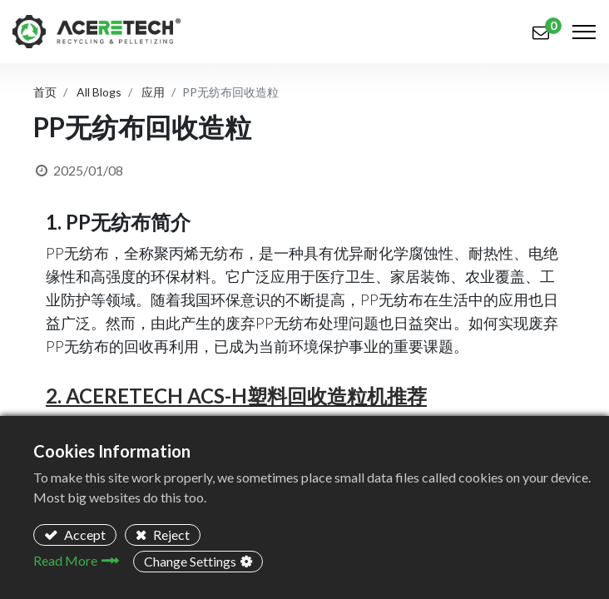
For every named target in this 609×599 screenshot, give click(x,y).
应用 (153, 92)
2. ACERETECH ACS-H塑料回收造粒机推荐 (236, 396)
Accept (84, 534)
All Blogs (99, 92)
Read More (65, 560)
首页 (45, 92)
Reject (170, 534)
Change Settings (190, 561)
